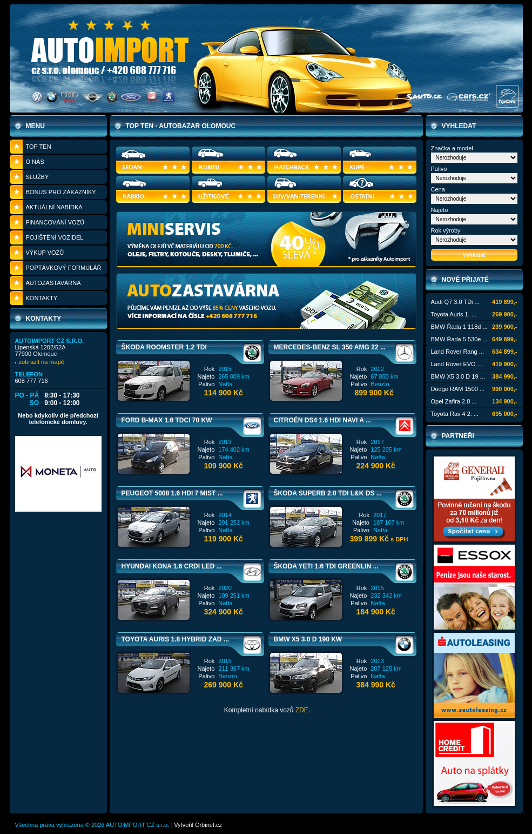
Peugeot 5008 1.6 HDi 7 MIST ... (172, 493)
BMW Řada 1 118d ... (459, 326)
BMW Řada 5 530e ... (459, 339)
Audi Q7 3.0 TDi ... (455, 302)
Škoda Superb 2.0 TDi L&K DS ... (328, 493)
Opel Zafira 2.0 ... (454, 401)
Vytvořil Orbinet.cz (198, 825)
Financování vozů (55, 222)
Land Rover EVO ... (456, 364)
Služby (37, 177)
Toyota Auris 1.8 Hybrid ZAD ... (175, 639)
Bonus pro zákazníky (61, 192)
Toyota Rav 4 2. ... (455, 414)
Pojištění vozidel (55, 237)
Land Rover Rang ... (457, 351)
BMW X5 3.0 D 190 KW (308, 639)
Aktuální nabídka (54, 207)
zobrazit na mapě (41, 362)
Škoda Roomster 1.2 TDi (164, 347)
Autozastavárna (53, 283)
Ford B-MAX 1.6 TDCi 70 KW (167, 420)
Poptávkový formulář (64, 267)
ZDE (301, 710)
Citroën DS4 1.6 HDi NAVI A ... (322, 420)
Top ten (38, 146)
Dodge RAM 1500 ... (458, 389)
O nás (35, 161)
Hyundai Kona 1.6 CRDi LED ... (172, 566)
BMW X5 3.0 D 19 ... (458, 376)
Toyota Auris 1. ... (453, 314)
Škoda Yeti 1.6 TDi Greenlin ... (326, 566)
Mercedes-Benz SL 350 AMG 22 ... (330, 347)
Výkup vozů (45, 252)
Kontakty (41, 298)
